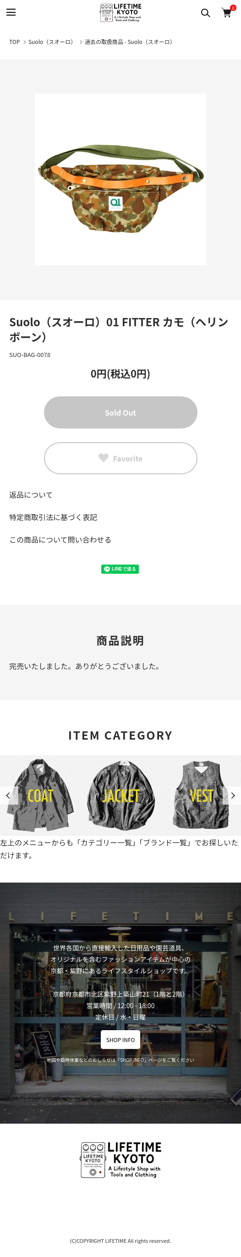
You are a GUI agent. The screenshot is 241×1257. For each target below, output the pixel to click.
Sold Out (120, 412)
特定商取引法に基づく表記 (53, 516)
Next (232, 795)
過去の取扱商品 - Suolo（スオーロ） (130, 41)
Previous (9, 795)
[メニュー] (10, 12)
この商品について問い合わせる (60, 539)
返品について (31, 494)
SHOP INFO (120, 1039)
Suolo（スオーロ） (52, 41)
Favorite (121, 458)
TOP (14, 41)
